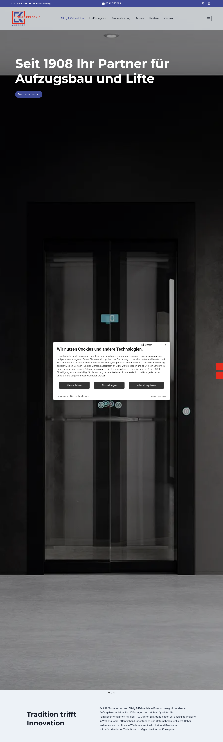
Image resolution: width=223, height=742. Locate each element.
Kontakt (168, 18)
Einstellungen (109, 385)
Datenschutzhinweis (80, 396)
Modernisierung (121, 18)
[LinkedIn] (209, 3)
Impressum (62, 396)
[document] (111, 364)
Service (139, 18)
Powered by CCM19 (157, 396)
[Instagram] (202, 3)
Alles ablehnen (74, 385)
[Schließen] (165, 345)
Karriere (154, 18)
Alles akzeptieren (146, 385)
